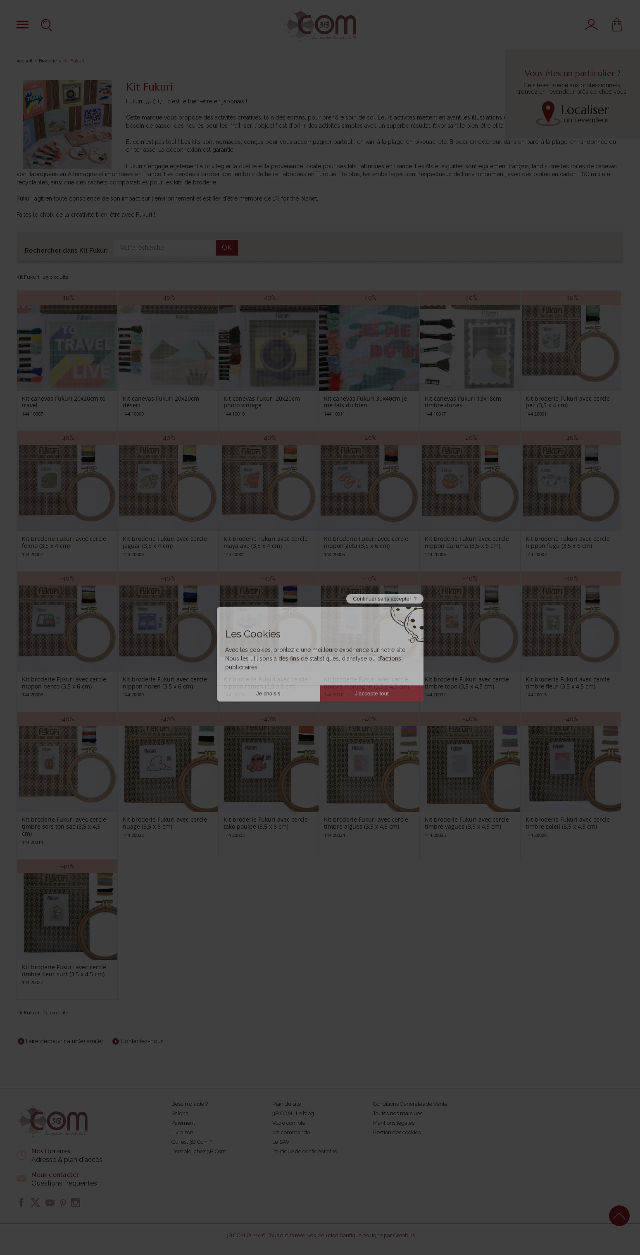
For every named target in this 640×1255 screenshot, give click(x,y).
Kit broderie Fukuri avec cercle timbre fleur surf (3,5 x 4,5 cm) (64, 970)
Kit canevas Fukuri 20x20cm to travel (63, 401)
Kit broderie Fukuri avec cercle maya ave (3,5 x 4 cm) (266, 542)
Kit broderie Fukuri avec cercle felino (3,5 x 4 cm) (64, 542)
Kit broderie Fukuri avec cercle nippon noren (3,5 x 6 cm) (165, 682)
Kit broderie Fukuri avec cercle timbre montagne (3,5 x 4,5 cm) (366, 682)
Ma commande (291, 1132)
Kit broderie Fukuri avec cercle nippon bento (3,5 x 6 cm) (64, 682)
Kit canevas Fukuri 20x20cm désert (161, 401)
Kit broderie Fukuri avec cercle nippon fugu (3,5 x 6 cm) (568, 542)
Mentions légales (393, 1123)
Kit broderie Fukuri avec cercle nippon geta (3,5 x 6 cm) (366, 542)
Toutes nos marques (397, 1113)
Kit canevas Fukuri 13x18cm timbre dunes (463, 401)
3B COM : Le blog (293, 1113)
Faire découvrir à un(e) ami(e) (64, 1041)
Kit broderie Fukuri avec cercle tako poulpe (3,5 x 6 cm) (266, 822)
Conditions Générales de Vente (410, 1104)
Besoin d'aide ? (189, 1104)
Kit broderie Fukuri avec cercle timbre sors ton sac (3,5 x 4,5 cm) (64, 826)
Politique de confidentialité (304, 1151)
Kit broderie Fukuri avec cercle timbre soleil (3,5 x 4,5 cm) (568, 822)
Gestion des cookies (397, 1132)
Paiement (183, 1123)
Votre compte (288, 1123)
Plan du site (286, 1104)
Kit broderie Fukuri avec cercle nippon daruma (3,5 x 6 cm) (467, 542)
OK (227, 247)
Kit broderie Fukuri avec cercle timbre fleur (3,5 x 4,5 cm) (568, 682)
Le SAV (281, 1142)
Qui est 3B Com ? (191, 1142)
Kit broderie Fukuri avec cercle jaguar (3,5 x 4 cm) (165, 542)
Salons (179, 1113)
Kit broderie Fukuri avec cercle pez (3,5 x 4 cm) (568, 401)
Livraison (182, 1132)
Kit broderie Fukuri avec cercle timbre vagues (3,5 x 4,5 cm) (467, 822)
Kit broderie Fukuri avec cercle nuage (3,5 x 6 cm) (165, 822)
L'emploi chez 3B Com (198, 1151)
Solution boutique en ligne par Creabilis (366, 1235)
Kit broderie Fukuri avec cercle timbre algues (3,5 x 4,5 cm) (366, 822)
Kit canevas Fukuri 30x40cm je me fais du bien (365, 401)
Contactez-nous (142, 1041)
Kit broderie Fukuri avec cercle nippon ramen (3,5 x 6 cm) (266, 682)
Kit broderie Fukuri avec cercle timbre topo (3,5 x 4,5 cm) (467, 682)
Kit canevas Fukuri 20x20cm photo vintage (262, 401)
